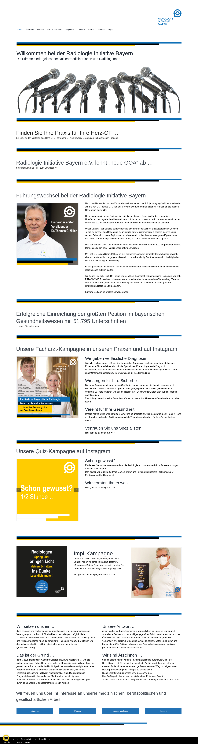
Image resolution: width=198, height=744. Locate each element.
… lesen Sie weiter (23, 326)
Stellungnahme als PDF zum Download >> (34, 168)
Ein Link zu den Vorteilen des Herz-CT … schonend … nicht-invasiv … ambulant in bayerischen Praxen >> (66, 138)
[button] (18, 490)
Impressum (9, 739)
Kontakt (42, 739)
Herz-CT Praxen (24, 742)
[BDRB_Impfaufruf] (41, 547)
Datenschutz (26, 739)
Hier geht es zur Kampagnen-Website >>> (94, 574)
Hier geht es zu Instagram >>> (100, 433)
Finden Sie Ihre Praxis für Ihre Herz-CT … (65, 133)
